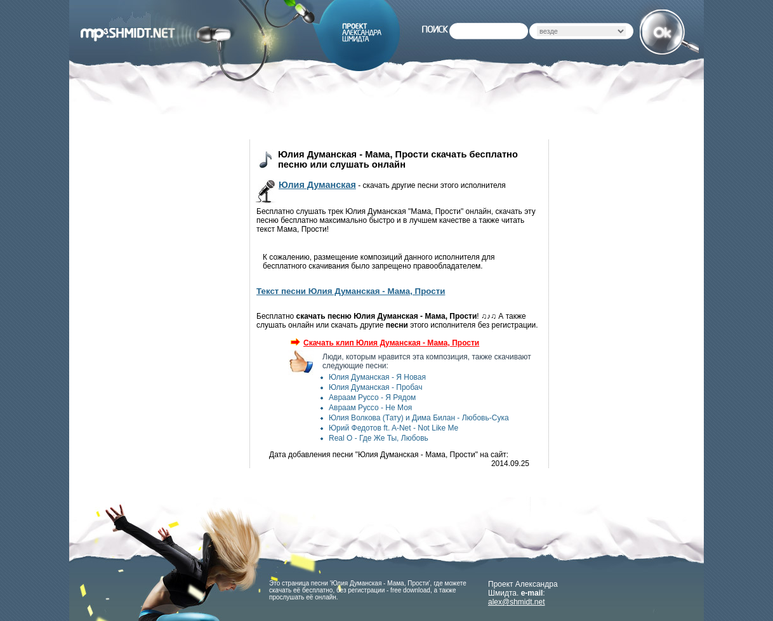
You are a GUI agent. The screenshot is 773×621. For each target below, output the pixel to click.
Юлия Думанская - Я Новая (377, 377)
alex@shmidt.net (516, 602)
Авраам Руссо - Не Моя (370, 407)
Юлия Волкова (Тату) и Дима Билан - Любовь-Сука (419, 417)
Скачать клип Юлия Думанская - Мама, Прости (385, 342)
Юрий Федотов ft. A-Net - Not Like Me (393, 428)
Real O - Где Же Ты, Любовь (378, 438)
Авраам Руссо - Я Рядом (372, 397)
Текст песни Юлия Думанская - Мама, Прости (350, 291)
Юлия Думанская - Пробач (376, 387)
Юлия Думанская (317, 185)
